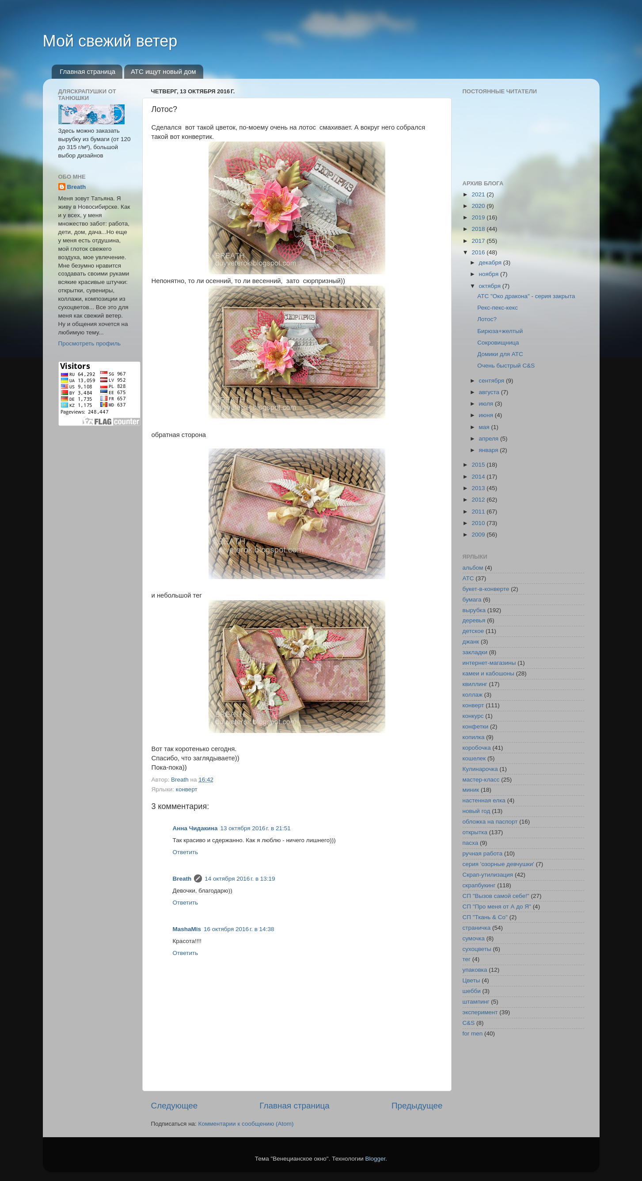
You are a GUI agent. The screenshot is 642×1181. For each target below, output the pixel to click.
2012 (478, 499)
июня (487, 415)
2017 (478, 241)
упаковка (475, 969)
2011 (478, 511)
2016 (478, 252)
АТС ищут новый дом (163, 71)
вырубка (474, 610)
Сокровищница (498, 342)
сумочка (474, 938)
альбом (473, 567)
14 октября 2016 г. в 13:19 (240, 878)
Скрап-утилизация (488, 874)
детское (473, 631)
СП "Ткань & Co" (485, 917)
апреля (489, 438)
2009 (478, 534)
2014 (478, 476)
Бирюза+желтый (500, 331)
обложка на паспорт (490, 821)
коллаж (473, 694)
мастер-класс (481, 779)
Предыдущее (417, 1105)
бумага (472, 599)
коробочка (477, 747)
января (489, 450)
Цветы (471, 980)
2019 (478, 217)
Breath (182, 878)
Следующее (174, 1105)
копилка (474, 737)
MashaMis (187, 929)
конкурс (473, 716)
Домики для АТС (500, 354)
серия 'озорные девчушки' (498, 864)
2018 (478, 229)
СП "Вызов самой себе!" (496, 896)
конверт (187, 789)
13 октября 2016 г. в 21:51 (255, 828)
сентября (492, 380)
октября (490, 286)
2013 (478, 488)
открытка (475, 832)
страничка (477, 927)
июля (487, 403)
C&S (469, 1023)
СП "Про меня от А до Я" (497, 906)
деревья (474, 620)
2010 (478, 523)
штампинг (476, 1001)
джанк (471, 641)
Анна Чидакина (195, 828)
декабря (491, 262)
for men (473, 1033)
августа (490, 392)
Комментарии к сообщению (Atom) (246, 1123)
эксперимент (480, 1012)
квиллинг (475, 684)
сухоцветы (477, 949)
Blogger (375, 1158)
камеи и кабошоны (489, 673)
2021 (478, 194)
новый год (476, 811)
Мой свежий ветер (110, 41)
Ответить (185, 852)
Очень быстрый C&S (506, 365)
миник (471, 789)
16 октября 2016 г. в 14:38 (239, 929)
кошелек (474, 758)
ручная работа (483, 853)
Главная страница (87, 71)
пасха (471, 843)
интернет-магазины (489, 663)
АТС (468, 578)
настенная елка (484, 800)
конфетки (476, 726)
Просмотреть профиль (89, 343)
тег (467, 959)
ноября (489, 274)
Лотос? (487, 319)
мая (485, 427)
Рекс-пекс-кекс (497, 307)
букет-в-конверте (486, 589)
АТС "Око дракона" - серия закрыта (526, 296)
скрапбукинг (479, 885)
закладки (475, 652)
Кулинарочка (480, 769)
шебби (472, 991)
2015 (478, 464)
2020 (478, 206)
